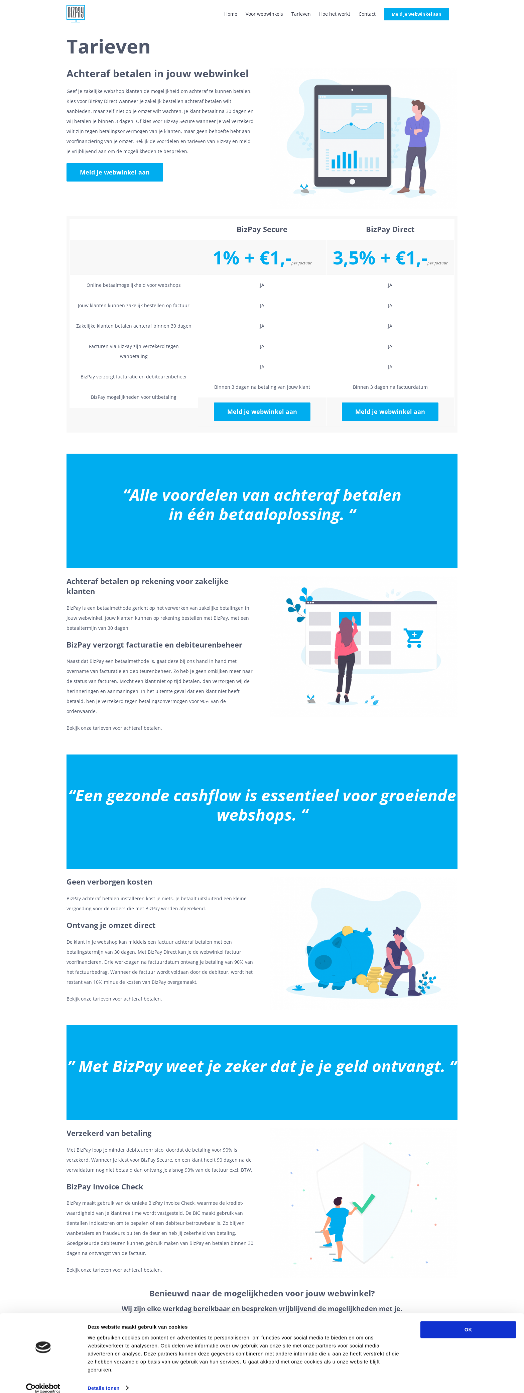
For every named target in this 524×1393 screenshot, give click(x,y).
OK (468, 1321)
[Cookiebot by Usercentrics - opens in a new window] (43, 1380)
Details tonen (103, 1380)
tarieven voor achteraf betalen (127, 728)
